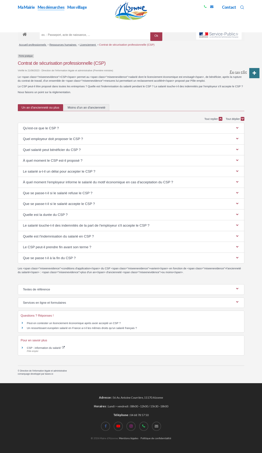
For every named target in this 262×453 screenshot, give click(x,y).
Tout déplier (235, 119)
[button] (131, 128)
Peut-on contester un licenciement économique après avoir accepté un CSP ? (74, 323)
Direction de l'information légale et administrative (43, 371)
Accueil (22, 23)
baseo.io (49, 374)
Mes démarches (39, 23)
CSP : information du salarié (46, 347)
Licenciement (88, 44)
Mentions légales (128, 438)
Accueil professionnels (33, 44)
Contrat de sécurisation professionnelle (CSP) (126, 44)
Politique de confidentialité (155, 438)
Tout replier (213, 119)
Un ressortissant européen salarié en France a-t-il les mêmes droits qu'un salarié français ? (82, 328)
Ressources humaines (63, 44)
